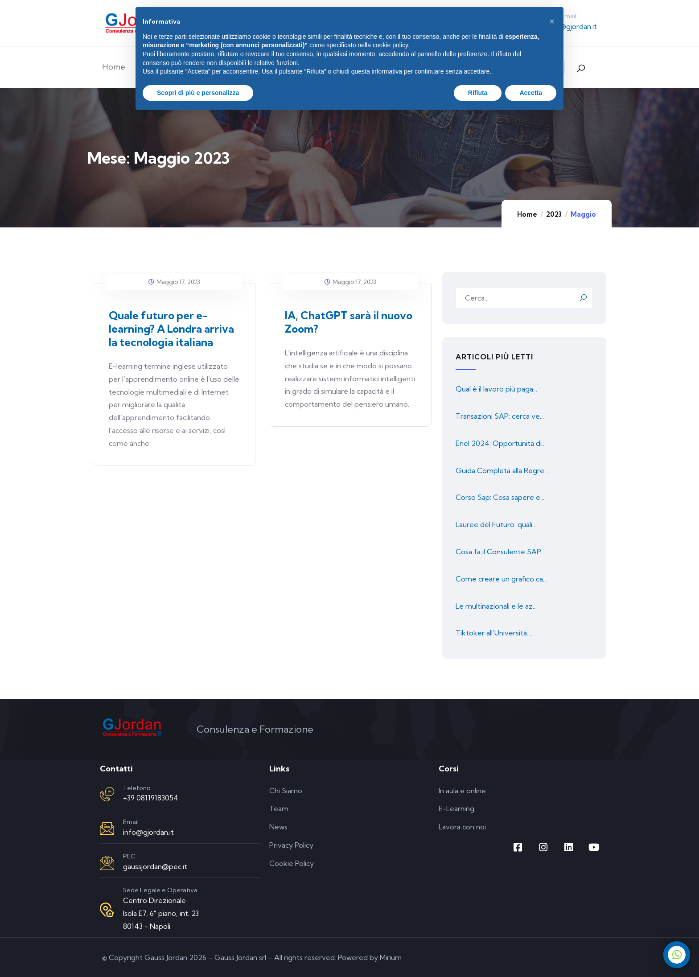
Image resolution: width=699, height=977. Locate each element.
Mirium (391, 957)
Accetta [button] (530, 92)
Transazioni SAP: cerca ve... (500, 416)
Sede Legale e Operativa (160, 890)
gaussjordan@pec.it (155, 866)
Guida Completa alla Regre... (502, 470)
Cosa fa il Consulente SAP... (500, 551)
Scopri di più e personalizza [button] (198, 92)
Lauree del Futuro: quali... (496, 524)
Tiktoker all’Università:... (494, 632)
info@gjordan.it (571, 26)
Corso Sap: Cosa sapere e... (500, 497)
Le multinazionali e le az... (496, 606)
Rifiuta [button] (478, 92)
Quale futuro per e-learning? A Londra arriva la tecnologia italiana (171, 329)
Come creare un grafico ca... (501, 578)
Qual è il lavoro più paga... (496, 388)
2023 (554, 214)
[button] (552, 21)
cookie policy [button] (390, 45)
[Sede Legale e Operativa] (107, 910)
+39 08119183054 (150, 797)
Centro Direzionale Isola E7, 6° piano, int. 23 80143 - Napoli (161, 913)
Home (527, 214)
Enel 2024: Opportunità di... (501, 443)
